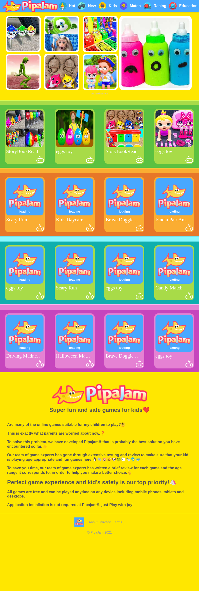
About (93, 589)
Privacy (105, 589)
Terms (117, 589)
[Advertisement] (99, 129)
